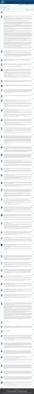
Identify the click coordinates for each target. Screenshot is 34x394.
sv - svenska (33, 4)
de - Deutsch (21, 4)
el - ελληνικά (22, 4)
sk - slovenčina (31, 4)
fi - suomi (32, 4)
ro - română (30, 4)
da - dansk (20, 4)
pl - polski (29, 4)
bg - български (18, 4)
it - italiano (25, 4)
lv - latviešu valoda (26, 4)
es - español (19, 4)
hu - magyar (27, 4)
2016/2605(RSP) (28, 11)
